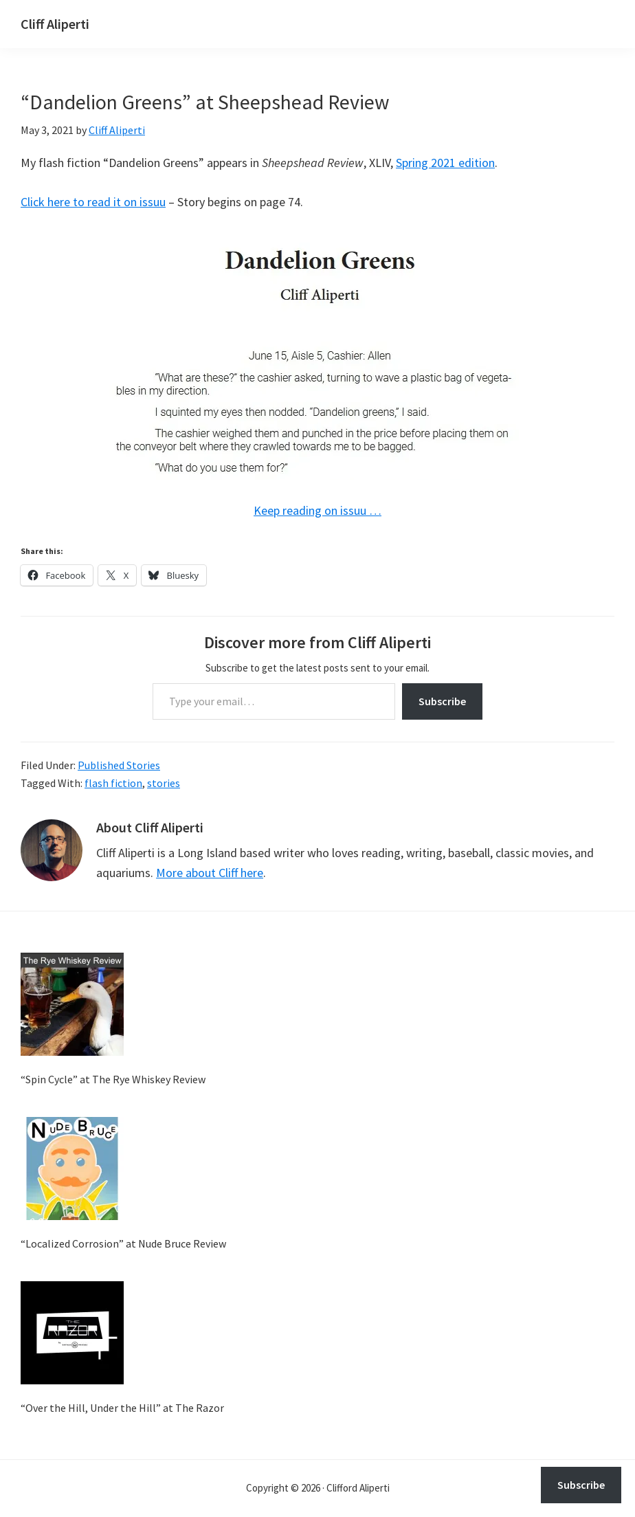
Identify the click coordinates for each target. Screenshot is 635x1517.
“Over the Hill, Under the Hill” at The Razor (122, 1408)
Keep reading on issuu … (317, 510)
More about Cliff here (209, 873)
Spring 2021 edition (445, 162)
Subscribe (442, 701)
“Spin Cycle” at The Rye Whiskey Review (113, 1079)
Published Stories (119, 765)
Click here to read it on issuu (93, 202)
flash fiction (113, 783)
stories (163, 783)
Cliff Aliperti (55, 23)
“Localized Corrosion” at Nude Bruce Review (123, 1243)
